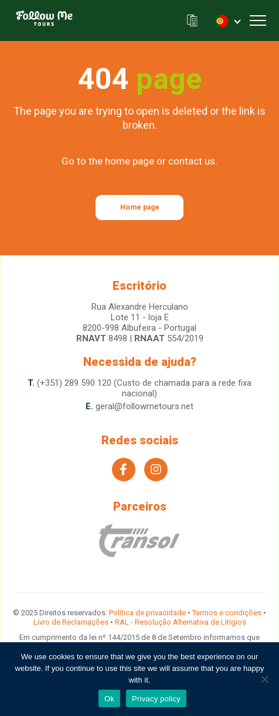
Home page (139, 207)
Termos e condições (226, 612)
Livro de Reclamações (70, 622)
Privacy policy (156, 698)
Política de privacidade (147, 612)
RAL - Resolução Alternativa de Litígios (180, 622)
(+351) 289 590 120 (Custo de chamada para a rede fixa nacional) (144, 388)
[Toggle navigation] (258, 20)
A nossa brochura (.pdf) (192, 21)
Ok (109, 698)
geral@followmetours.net (144, 406)
